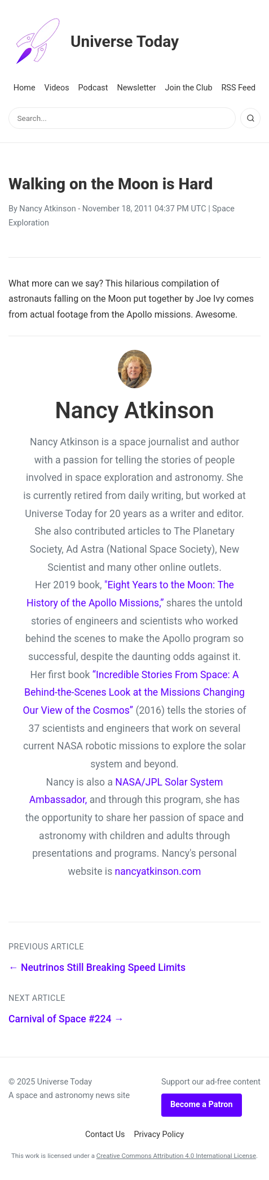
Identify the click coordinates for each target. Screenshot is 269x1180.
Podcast (93, 88)
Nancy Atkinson (47, 209)
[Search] (250, 118)
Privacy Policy (159, 1134)
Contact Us (105, 1134)
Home (25, 88)
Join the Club (189, 88)
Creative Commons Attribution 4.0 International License (176, 1156)
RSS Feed (238, 88)
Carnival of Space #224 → (66, 1019)
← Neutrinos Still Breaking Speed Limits (97, 967)
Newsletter (136, 88)
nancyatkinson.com (158, 871)
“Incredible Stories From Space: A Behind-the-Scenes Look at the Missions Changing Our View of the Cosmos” (134, 692)
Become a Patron (201, 1104)
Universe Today (93, 42)
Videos (57, 88)
